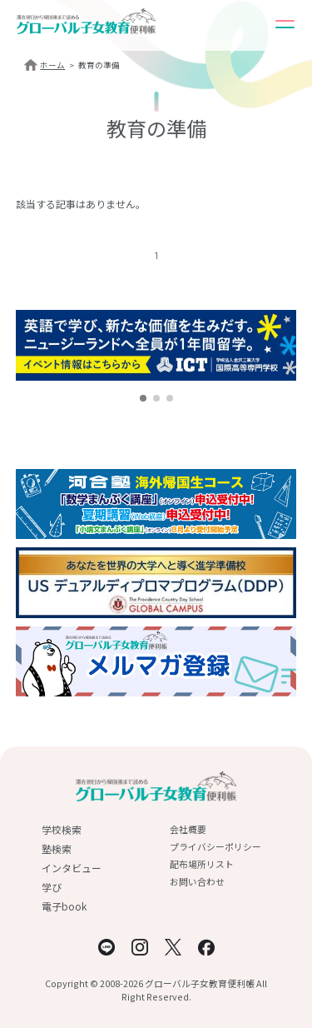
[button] (143, 398)
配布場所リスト (202, 864)
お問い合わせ (197, 881)
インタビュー (72, 868)
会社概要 (188, 829)
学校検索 (62, 829)
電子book (64, 906)
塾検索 (57, 848)
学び (52, 887)
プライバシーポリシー (215, 846)
